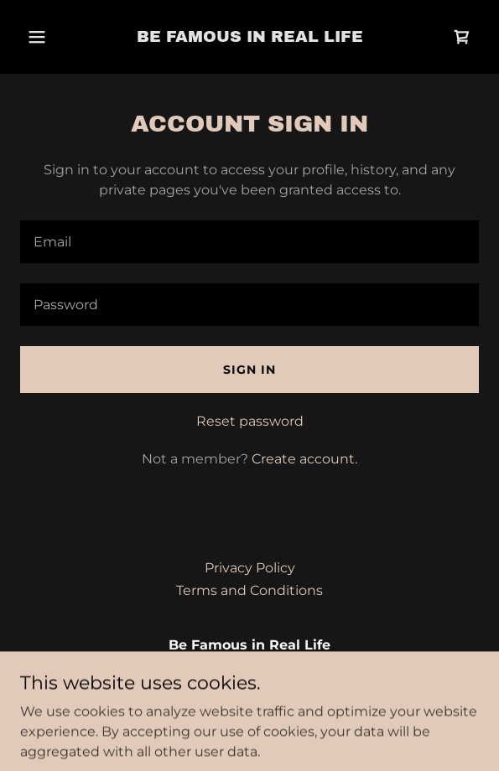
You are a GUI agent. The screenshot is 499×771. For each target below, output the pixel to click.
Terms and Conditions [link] (249, 590)
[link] (249, 37)
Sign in (249, 369)
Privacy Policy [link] (250, 568)
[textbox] (249, 241)
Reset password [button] (250, 421)
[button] (39, 37)
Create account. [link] (304, 459)
